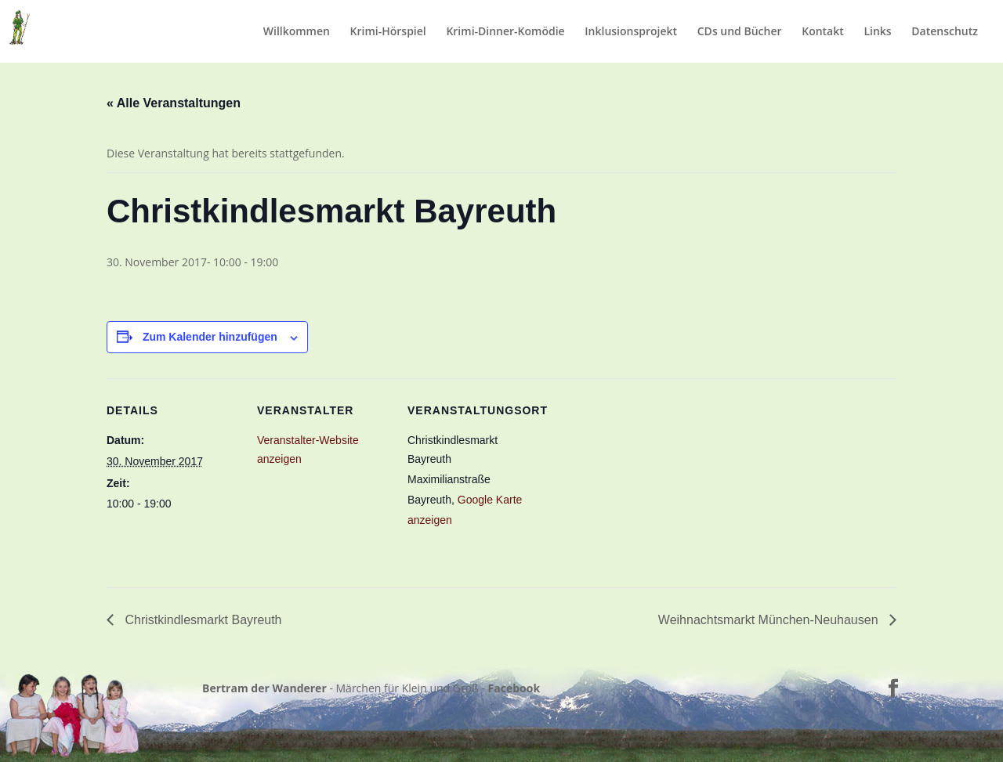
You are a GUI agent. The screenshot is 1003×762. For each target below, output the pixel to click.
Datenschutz (944, 32)
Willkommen (296, 32)
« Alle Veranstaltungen (174, 103)
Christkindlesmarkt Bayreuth (201, 620)
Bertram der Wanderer (264, 688)
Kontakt (823, 32)
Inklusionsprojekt (631, 32)
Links (877, 32)
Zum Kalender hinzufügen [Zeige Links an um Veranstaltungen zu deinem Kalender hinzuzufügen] (210, 336)
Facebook (514, 688)
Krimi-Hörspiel (388, 32)
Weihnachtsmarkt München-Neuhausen (770, 620)
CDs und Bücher (739, 32)
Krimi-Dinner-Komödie (505, 32)
